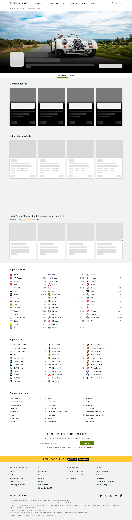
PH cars (41, 478)
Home (12, 9)
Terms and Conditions (72, 447)
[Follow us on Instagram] (111, 496)
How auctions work (16, 478)
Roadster (30, 9)
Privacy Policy (60, 447)
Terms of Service (59, 500)
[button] (23, 149)
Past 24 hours (43, 485)
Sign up (87, 443)
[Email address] (58, 443)
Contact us (13, 475)
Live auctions (42, 471)
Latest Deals (62, 75)
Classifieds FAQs (15, 481)
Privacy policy (100, 478)
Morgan (22, 9)
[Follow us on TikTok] (121, 496)
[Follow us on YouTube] (116, 496)
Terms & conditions (102, 471)
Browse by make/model (46, 475)
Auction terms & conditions (105, 475)
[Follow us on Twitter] (105, 496)
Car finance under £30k (75, 471)
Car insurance (71, 478)
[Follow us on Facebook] (100, 496)
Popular (71, 75)
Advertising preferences (17, 485)
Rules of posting (101, 485)
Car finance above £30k (75, 475)
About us (12, 471)
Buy (17, 9)
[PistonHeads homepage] (19, 3)
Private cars (42, 481)
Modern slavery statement (105, 481)
